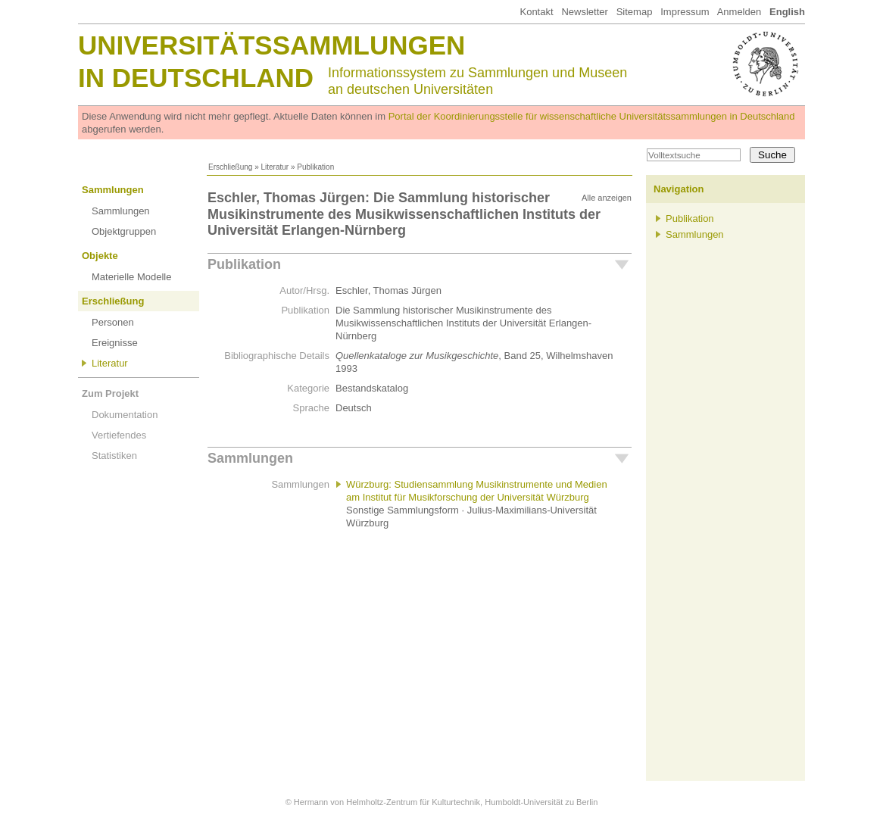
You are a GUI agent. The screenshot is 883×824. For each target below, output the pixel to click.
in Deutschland (196, 77)
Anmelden (739, 11)
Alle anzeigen (607, 197)
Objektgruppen (124, 231)
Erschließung (230, 167)
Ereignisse (115, 342)
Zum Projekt (110, 393)
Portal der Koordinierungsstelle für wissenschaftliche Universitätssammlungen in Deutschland (591, 116)
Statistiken (114, 455)
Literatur (275, 167)
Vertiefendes (119, 435)
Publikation (244, 264)
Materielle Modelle (132, 276)
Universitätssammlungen (271, 45)
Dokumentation (125, 414)
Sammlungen (113, 189)
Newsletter (584, 11)
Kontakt (536, 11)
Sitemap (634, 11)
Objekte (100, 255)
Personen (113, 322)
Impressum (684, 11)
